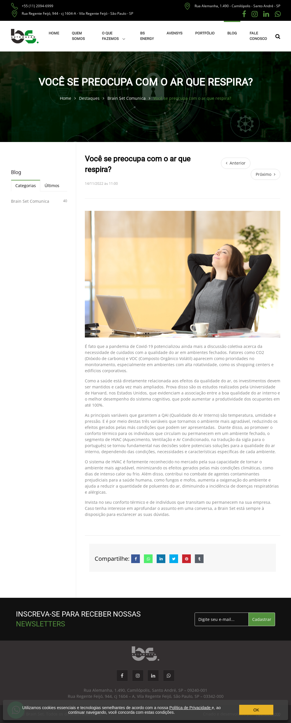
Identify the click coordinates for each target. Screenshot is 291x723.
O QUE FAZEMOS (111, 36)
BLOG (232, 33)
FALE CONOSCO (258, 36)
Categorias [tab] (25, 185)
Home (66, 98)
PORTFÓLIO (205, 33)
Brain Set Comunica (127, 98)
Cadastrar (261, 619)
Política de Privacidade (190, 707)
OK (256, 710)
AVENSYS (174, 33)
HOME (54, 33)
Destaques (90, 98)
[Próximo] (265, 174)
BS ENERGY (147, 36)
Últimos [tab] (52, 185)
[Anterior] (236, 163)
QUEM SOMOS (78, 36)
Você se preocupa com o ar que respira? (192, 98)
